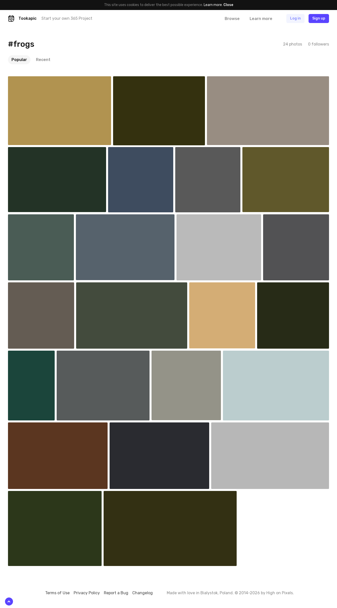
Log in (295, 18)
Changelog (142, 592)
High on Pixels (279, 592)
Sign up (318, 18)
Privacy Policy (87, 592)
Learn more (213, 5)
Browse (232, 18)
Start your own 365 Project (66, 18)
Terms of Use (57, 592)
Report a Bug (116, 592)
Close (228, 5)
